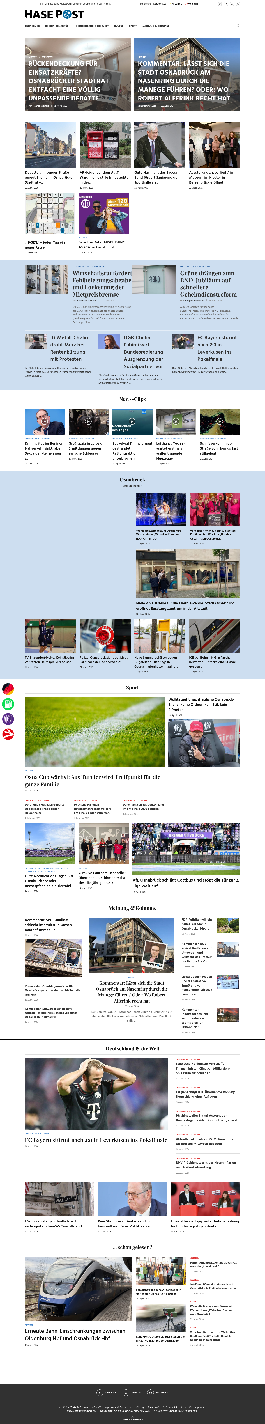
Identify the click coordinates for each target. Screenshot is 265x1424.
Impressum (145, 4)
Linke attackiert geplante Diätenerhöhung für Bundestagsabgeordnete (205, 1224)
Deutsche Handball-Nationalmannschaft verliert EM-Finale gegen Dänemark (92, 808)
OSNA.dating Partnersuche (81, 1410)
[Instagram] (238, 4)
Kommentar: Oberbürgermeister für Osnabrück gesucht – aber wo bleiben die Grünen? (52, 990)
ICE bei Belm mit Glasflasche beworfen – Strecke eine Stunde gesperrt (212, 662)
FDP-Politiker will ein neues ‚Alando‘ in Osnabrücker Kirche (197, 924)
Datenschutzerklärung (132, 1407)
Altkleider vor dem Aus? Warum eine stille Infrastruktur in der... (105, 178)
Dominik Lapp (149, 105)
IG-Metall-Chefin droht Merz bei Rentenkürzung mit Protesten (69, 349)
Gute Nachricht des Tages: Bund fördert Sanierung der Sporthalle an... (156, 178)
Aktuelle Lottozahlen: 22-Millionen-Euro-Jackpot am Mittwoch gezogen (206, 1142)
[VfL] (8, 719)
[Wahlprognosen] (8, 689)
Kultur (119, 26)
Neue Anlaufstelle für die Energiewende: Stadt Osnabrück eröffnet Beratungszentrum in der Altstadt (185, 606)
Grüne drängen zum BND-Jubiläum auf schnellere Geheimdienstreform (208, 283)
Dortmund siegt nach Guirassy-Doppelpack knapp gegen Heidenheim (45, 808)
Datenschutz (159, 4)
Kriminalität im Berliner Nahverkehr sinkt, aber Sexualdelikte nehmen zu (44, 451)
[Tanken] (8, 704)
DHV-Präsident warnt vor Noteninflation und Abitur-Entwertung (206, 1165)
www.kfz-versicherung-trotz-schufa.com (175, 1410)
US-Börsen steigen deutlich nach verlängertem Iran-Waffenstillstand (53, 1224)
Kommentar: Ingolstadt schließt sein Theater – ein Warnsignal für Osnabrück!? (195, 1018)
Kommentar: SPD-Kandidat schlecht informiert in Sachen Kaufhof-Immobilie (48, 925)
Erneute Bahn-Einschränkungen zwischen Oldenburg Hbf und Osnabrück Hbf (75, 1335)
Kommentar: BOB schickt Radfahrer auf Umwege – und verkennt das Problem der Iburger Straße (197, 952)
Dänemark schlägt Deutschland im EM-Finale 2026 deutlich (143, 806)
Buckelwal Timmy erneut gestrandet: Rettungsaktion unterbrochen (132, 451)
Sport (133, 26)
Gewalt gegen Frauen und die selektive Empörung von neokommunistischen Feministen (197, 985)
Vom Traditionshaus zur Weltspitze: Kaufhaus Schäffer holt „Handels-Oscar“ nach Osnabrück (213, 535)
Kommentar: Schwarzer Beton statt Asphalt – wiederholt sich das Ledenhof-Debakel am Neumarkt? (51, 1013)
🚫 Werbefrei (191, 4)
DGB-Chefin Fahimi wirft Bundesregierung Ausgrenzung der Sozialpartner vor (143, 352)
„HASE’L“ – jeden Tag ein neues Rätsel (45, 245)
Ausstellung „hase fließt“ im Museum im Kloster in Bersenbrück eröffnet (211, 178)
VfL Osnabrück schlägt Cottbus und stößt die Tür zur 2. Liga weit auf (185, 883)
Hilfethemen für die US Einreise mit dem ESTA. (125, 1410)
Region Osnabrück (57, 26)
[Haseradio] (8, 734)
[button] (33, 4)
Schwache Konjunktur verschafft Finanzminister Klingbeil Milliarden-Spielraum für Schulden (203, 1068)
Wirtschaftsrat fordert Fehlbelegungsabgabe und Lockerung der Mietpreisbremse (102, 283)
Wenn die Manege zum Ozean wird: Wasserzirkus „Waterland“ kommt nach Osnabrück (159, 535)
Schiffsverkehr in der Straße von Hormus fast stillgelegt (219, 449)
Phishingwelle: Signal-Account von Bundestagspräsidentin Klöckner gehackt (207, 1118)
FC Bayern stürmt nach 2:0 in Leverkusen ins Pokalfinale (217, 349)
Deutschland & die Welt (92, 26)
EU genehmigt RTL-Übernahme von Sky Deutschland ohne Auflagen (205, 1095)
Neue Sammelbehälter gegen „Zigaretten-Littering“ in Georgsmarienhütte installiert (156, 662)
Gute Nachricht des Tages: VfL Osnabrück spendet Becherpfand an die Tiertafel (49, 881)
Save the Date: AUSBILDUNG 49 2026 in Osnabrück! (102, 245)
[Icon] (44, 421)
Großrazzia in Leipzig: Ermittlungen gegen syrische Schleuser (86, 449)
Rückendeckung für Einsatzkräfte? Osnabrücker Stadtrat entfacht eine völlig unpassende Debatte (69, 81)
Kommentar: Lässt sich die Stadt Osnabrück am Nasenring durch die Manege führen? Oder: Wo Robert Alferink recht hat (184, 81)
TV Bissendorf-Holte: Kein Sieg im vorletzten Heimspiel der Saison (49, 660)
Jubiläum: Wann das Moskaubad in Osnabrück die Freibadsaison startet (213, 1287)
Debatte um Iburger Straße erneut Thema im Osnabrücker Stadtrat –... (49, 178)
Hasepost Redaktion (86, 300)
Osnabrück (32, 26)
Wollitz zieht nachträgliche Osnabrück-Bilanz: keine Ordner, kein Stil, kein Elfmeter (201, 705)
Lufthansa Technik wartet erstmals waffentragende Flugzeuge (171, 451)
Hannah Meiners (41, 105)
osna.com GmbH (91, 1407)
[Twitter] (232, 4)
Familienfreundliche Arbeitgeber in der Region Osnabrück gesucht (158, 1292)
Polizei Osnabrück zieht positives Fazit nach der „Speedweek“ (104, 660)
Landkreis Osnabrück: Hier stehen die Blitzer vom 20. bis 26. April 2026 (160, 1338)
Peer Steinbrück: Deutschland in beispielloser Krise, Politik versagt (125, 1224)
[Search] (238, 26)
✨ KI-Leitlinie (175, 4)
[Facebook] (226, 4)
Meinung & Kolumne (156, 26)
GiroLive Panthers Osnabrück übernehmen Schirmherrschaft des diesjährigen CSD (103, 878)
